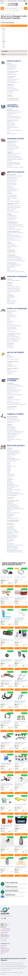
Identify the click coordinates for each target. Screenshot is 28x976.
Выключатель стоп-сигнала (13, 164)
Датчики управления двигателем (14, 237)
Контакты (20, 1)
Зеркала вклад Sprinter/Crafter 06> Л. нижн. (7, 639)
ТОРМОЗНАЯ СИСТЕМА (15, 139)
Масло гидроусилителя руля (7, 866)
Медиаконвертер (11, 484)
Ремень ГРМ (10, 91)
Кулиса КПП (9, 121)
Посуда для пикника (11, 466)
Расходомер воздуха (11, 251)
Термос (8, 463)
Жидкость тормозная (12, 371)
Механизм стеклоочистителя (13, 338)
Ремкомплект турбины (12, 246)
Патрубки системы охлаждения (14, 390)
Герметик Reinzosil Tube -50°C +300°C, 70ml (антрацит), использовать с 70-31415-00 (7, 619)
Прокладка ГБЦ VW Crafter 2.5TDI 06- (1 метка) (6, 681)
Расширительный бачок (12, 391)
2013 (3, 35)
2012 (3, 33)
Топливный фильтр (11, 66)
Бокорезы (9, 541)
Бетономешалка (10, 540)
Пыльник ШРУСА (18, 639)
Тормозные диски (11, 72)
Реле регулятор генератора (13, 289)
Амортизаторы (10, 77)
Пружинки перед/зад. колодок (19, 763)
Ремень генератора (11, 88)
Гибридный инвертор (12, 495)
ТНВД (8, 268)
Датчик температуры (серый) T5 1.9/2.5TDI (7, 846)
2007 (3, 44)
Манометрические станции (13, 512)
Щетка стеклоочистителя (13, 341)
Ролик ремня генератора (13, 90)
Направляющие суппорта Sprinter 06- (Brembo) (20, 743)
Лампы (8, 299)
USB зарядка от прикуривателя (14, 489)
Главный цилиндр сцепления (13, 112)
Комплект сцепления (12, 113)
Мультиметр (10, 481)
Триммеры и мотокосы (12, 546)
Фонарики (9, 516)
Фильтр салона (10, 69)
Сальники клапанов (11, 195)
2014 (3, 36)
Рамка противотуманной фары (14, 325)
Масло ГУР (9, 357)
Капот (8, 318)
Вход (25, 1)
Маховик (9, 115)
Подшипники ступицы (12, 434)
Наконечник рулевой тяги (13, 79)
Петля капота (10, 324)
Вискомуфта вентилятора (13, 384)
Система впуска (10, 252)
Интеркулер (10, 243)
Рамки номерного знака (12, 518)
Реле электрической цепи (13, 291)
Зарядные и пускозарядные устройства (16, 508)
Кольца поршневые (11, 184)
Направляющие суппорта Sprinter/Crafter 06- (6, 743)
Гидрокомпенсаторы (11, 180)
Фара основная (10, 303)
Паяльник (9, 480)
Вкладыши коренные (12, 177)
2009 (3, 47)
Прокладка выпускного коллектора (15, 226)
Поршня (9, 192)
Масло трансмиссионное (12, 359)
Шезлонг (9, 469)
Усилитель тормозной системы (14, 157)
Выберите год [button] (6, 25)
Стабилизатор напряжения (13, 492)
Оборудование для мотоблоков (14, 550)
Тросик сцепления (11, 133)
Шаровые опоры (11, 80)
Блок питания (10, 483)
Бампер (9, 312)
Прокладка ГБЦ (10, 227)
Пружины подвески (11, 436)
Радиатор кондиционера (12, 402)
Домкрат (9, 449)
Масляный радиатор (11, 388)
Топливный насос (11, 267)
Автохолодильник (11, 474)
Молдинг (9, 322)
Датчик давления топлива (13, 265)
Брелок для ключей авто (12, 521)
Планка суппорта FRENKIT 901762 (20, 722)
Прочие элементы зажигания (13, 280)
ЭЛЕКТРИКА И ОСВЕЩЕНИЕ (17, 276)
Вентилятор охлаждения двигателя (15, 385)
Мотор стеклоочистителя (13, 336)
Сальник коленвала (11, 196)
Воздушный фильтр (11, 67)
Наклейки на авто (11, 514)
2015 (3, 38)
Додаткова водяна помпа (6, 577)
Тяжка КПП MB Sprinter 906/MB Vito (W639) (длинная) (20, 619)
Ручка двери (10, 347)
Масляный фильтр (11, 215)
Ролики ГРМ (10, 93)
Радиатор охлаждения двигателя (14, 394)
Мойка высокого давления (13, 532)
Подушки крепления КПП (12, 127)
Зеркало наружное (11, 316)
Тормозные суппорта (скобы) (13, 153)
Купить (7, 586)
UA (2, 1)
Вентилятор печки (11, 407)
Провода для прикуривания (13, 450)
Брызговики (10, 313)
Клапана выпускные (11, 183)
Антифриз (9, 362)
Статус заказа (4, 945)
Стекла (8, 330)
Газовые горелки (11, 502)
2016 (3, 40)
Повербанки (10, 503)
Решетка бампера (11, 327)
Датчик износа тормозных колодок (15, 167)
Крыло (8, 319)
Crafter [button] (4, 54)
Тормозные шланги (11, 154)
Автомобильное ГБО (11, 504)
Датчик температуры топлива (14, 264)
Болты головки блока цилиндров (14, 175)
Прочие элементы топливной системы (16, 271)
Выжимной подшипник (12, 110)
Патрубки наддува (11, 244)
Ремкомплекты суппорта (12, 148)
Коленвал (9, 186)
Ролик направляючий (5, 804)
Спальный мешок (11, 475)
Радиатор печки (10, 409)
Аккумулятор (10, 96)
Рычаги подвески (11, 427)
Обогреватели (10, 515)
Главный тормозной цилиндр (13, 156)
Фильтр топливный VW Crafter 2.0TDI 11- (20, 660)
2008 (3, 46)
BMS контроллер (11, 487)
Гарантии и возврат (5, 950)
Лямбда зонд (10, 238)
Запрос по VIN (4, 934)
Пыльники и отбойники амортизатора (15, 431)
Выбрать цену (7, 689)
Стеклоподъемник (11, 331)
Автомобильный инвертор (13, 506)
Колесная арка (10, 321)
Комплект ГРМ (10, 87)
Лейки (8, 511)
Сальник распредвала (12, 198)
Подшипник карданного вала (13, 433)
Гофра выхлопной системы (13, 256)
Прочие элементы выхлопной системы (16, 260)
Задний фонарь (10, 296)
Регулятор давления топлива (13, 240)
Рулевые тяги (10, 422)
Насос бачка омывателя (12, 339)
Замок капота (10, 344)
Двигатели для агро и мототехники (15, 551)
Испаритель (10, 398)
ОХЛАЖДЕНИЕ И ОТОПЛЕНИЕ (13, 380)
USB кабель (9, 488)
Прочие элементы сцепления (14, 118)
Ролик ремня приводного (13, 211)
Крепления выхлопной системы (14, 257)
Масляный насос (11, 187)
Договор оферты (4, 951)
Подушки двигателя (11, 190)
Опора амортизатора (12, 430)
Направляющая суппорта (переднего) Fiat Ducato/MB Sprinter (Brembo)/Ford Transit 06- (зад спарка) (7, 784)
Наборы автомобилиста (12, 453)
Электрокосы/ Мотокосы (12, 531)
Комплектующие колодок (13, 147)
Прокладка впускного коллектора (14, 224)
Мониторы (9, 491)
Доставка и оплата (12, 1)
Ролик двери (10, 346)
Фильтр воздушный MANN (20, 804)
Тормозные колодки (11, 74)
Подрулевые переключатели (13, 288)
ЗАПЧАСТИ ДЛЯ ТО (14, 61)
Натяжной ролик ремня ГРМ (13, 206)
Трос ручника (10, 150)
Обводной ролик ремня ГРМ (13, 207)
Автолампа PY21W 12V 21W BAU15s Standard (7, 598)
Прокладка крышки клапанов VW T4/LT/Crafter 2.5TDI (21, 681)
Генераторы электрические (13, 507)
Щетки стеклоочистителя (13, 100)
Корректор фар (10, 297)
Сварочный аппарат (11, 537)
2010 (3, 30)
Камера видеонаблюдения (13, 485)
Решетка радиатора (11, 328)
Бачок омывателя (11, 335)
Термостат (9, 393)
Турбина (9, 247)
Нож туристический (11, 460)
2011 (3, 32)
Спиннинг (9, 477)
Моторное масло (11, 356)
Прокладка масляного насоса (7, 701)
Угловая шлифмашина (12, 535)
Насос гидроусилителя (12, 418)
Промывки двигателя (12, 366)
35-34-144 (10, 5)
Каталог (2, 953)
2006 (3, 43)
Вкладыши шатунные (12, 178)
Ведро (8, 473)
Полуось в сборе (11, 124)
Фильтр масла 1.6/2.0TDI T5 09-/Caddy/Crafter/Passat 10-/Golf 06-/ (7, 825)
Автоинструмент (10, 528)
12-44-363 (10, 3)
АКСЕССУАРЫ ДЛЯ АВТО (16, 445)
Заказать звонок (4, 932)
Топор (8, 462)
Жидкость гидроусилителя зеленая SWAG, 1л (20, 846)
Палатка (9, 467)
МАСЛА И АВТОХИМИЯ (15, 352)
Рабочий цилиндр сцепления (13, 116)
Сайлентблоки (10, 437)
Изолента (9, 456)
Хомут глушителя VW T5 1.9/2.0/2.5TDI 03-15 (6, 722)
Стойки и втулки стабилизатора (14, 439)
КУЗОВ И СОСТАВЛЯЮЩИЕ (17, 308)
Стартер (9, 292)
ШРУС (8, 128)
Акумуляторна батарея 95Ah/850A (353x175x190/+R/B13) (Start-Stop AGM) (21, 825)
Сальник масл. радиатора (20, 577)
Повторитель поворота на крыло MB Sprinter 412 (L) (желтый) (21, 598)
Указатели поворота (11, 300)
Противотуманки (11, 302)
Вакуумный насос (11, 142)
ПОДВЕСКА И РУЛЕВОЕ (15, 414)
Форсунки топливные (12, 270)
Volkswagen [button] (5, 51)
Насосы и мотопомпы (12, 549)
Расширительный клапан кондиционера (16, 404)
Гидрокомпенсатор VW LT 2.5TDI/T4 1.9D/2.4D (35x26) (7, 660)
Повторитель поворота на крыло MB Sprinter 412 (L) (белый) (21, 867)
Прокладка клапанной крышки (14, 229)
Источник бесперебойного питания (15, 494)
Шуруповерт (10, 533)
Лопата (8, 471)
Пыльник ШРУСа (11, 122)
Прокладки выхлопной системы (14, 259)
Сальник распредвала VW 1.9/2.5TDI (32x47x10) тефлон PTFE (6, 763)
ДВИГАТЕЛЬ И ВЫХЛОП (15, 172)
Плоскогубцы (10, 539)
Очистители (10, 372)
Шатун (8, 199)
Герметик (9, 374)
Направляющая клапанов (13, 189)
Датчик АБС (9, 165)
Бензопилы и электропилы (13, 547)
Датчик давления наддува (13, 235)
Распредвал (10, 193)
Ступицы (9, 440)
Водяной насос (10, 85)
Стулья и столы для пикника (13, 459)
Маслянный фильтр (11, 65)
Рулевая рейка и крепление (13, 420)
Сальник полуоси (11, 125)
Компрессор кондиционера (13, 399)
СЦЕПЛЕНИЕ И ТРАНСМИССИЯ (12, 106)
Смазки (8, 369)
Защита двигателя (11, 315)
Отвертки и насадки (11, 529)
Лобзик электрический (12, 536)
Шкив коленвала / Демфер (13, 201)
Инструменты (10, 510)
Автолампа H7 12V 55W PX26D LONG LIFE (20, 784)
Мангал (8, 465)
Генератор (9, 285)
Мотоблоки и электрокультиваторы (15, 545)
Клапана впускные (11, 181)
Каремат (9, 470)
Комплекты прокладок (12, 223)
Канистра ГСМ (10, 498)
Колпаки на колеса (11, 524)
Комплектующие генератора (13, 286)
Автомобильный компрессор (13, 452)
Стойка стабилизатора (12, 82)
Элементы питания (11, 454)
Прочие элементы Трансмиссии (14, 130)
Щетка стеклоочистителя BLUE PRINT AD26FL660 (20, 701)
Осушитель (9, 401)
